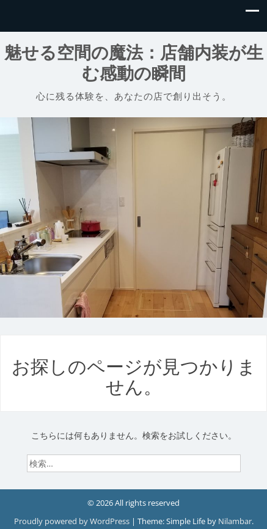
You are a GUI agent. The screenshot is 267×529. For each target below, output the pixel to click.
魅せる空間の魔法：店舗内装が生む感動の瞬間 (133, 63)
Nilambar (235, 521)
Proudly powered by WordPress (72, 521)
